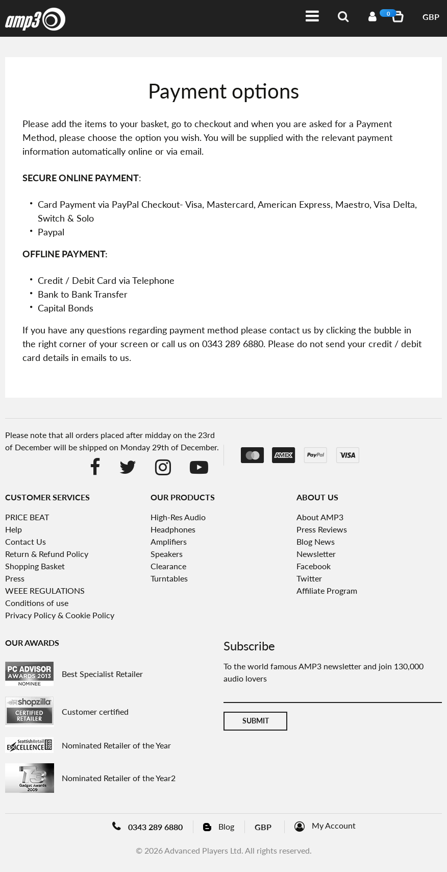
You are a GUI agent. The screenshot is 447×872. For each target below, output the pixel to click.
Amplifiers (169, 541)
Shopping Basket (35, 566)
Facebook (313, 566)
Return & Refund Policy (46, 554)
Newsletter (316, 554)
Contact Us (25, 541)
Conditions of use (36, 603)
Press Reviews (321, 529)
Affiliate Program (326, 590)
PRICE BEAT (27, 517)
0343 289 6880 (155, 827)
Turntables (169, 578)
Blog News (315, 541)
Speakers (167, 554)
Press (14, 578)
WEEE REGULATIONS (45, 590)
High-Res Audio (178, 517)
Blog (226, 826)
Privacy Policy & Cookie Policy (59, 615)
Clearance (168, 566)
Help (13, 529)
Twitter (309, 578)
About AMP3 (319, 517)
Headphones (173, 529)
